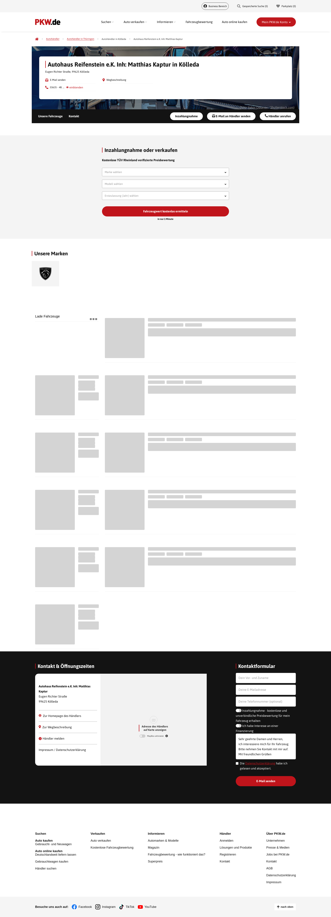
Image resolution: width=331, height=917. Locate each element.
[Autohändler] (52, 39)
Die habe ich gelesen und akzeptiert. (263, 766)
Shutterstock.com (282, 107)
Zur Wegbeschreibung (55, 727)
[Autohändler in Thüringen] (80, 39)
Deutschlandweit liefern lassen (55, 852)
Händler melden (51, 738)
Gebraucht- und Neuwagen (55, 842)
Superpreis (155, 861)
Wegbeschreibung (116, 79)
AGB (269, 868)
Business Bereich (215, 6)
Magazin (153, 847)
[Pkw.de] (37, 39)
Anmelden (226, 840)
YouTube (151, 907)
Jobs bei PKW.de (277, 854)
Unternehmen (275, 840)
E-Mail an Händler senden (231, 116)
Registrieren (228, 854)
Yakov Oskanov (258, 107)
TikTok (130, 907)
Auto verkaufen (101, 840)
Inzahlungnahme (186, 116)
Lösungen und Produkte (236, 847)
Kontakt (74, 116)
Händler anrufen (278, 116)
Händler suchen (45, 868)
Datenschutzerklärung (260, 763)
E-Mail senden (58, 79)
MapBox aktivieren (155, 736)
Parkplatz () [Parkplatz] (286, 6)
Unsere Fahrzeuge (50, 116)
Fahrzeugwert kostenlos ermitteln (165, 211)
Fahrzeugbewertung (199, 22)
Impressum (273, 882)
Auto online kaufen (234, 22)
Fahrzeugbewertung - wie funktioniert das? (176, 854)
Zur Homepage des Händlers (60, 716)
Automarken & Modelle (163, 840)
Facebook (85, 907)
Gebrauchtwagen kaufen (51, 861)
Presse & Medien (277, 847)
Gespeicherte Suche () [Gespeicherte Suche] (252, 6)
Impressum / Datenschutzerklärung (62, 750)
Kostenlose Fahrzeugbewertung (112, 847)
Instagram (109, 907)
